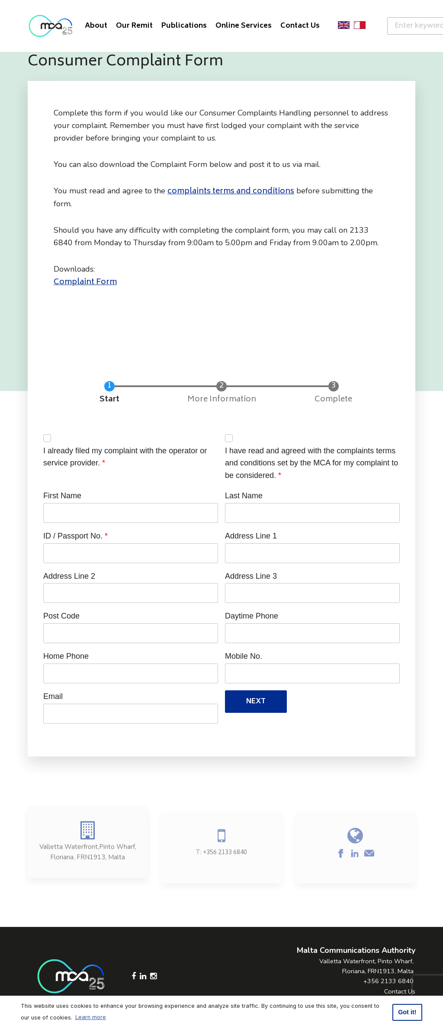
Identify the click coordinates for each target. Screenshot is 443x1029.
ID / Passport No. (73, 536)
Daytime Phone (251, 616)
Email (53, 696)
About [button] (96, 26)
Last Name (244, 495)
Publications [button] (184, 26)
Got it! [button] (407, 1012)
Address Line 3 (251, 576)
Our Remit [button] (134, 26)
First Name (62, 495)
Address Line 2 (69, 576)
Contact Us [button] (300, 26)
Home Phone (66, 656)
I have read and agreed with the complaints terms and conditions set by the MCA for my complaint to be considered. (311, 463)
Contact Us (399, 991)
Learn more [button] (90, 1017)
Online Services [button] (243, 26)
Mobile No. (243, 656)
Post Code (61, 616)
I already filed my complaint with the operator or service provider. (125, 457)
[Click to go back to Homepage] (50, 26)
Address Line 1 (251, 536)
